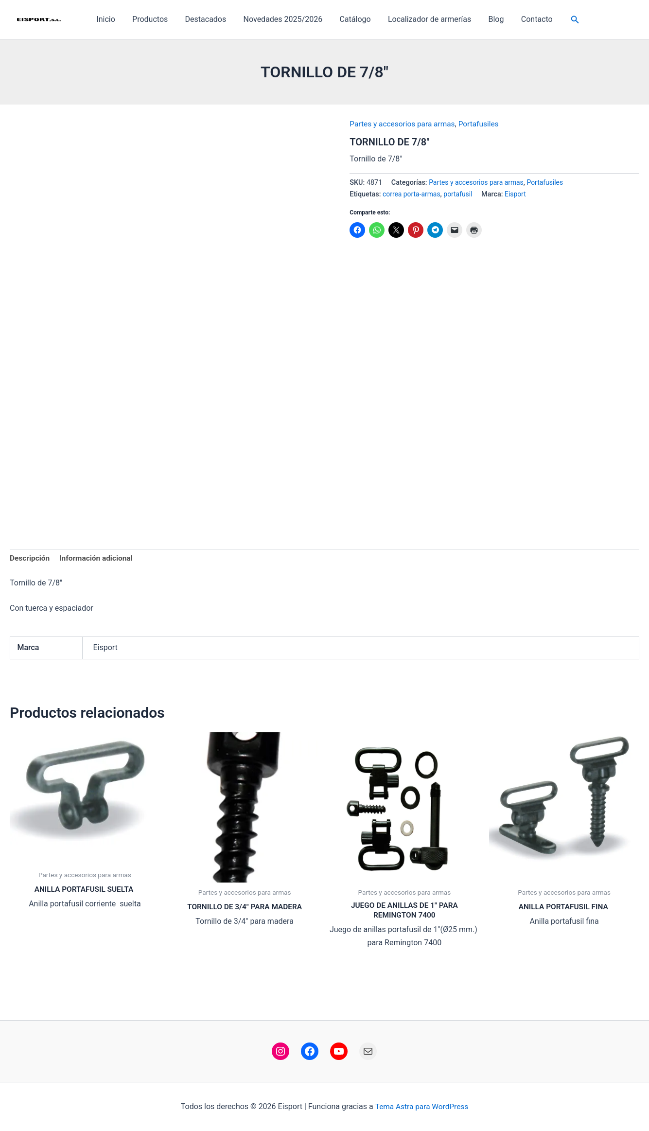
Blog (492, 19)
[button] (568, 20)
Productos (154, 19)
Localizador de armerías (427, 19)
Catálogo (354, 19)
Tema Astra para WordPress (421, 1106)
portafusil (460, 194)
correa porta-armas (412, 194)
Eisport (519, 194)
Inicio (111, 19)
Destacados (208, 19)
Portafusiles (483, 123)
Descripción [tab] (30, 559)
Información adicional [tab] (99, 559)
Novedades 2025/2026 (283, 19)
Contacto (531, 19)
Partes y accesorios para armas (404, 123)
